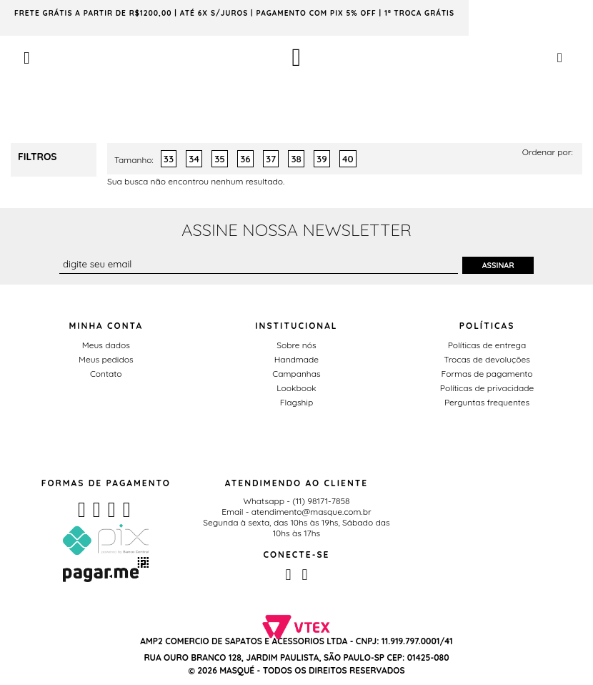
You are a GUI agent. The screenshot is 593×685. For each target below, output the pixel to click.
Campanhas (296, 373)
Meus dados (106, 345)
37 (271, 158)
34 (194, 158)
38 (296, 158)
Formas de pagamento (487, 373)
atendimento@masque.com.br (311, 511)
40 (348, 158)
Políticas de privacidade (487, 388)
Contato (106, 373)
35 (219, 158)
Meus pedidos (106, 359)
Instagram (304, 575)
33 (169, 158)
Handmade (296, 359)
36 (245, 158)
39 (322, 158)
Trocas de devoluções (487, 359)
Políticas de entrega (487, 345)
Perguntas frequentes (486, 402)
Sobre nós (296, 345)
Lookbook (296, 388)
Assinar (498, 265)
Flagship (296, 402)
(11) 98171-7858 (320, 501)
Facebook (288, 575)
